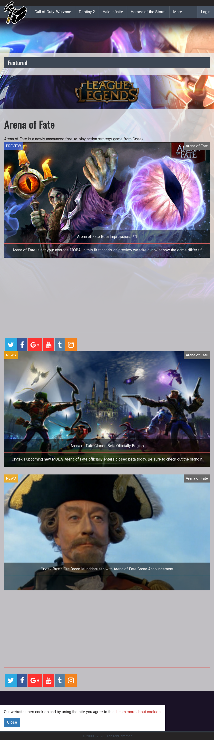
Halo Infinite (113, 12)
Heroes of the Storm (148, 12)
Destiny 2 (87, 12)
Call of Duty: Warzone (53, 12)
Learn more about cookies (138, 711)
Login (205, 12)
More (177, 12)
